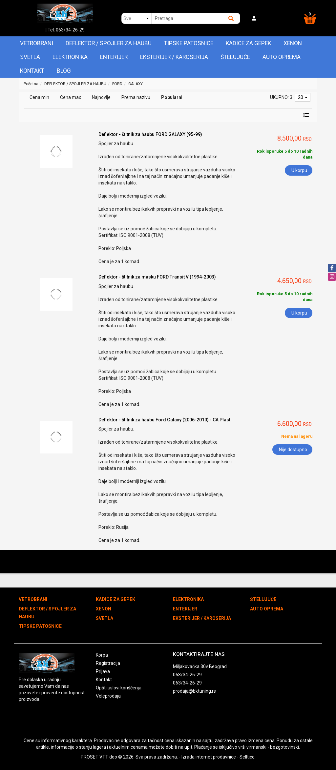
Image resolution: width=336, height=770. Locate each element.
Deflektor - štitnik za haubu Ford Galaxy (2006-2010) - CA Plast (164, 419)
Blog (64, 70)
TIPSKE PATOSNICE (188, 43)
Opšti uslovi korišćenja (118, 687)
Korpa (102, 655)
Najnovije (101, 97)
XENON (293, 43)
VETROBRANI (36, 43)
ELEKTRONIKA (70, 57)
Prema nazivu (135, 97)
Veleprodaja (108, 696)
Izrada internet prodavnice (208, 757)
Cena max (70, 97)
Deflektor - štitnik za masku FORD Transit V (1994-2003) (157, 276)
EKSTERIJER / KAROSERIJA (174, 57)
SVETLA (30, 57)
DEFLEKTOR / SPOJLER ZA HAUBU (109, 43)
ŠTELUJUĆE (235, 57)
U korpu (299, 170)
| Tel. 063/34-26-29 (65, 29)
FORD (117, 84)
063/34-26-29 (187, 674)
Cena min (39, 97)
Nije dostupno (293, 449)
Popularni (171, 97)
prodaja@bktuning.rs (194, 691)
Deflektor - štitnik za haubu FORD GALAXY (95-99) (150, 134)
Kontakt (32, 70)
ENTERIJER (114, 57)
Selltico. (248, 757)
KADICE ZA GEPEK (248, 43)
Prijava (103, 671)
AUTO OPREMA (281, 57)
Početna (31, 84)
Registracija (108, 663)
